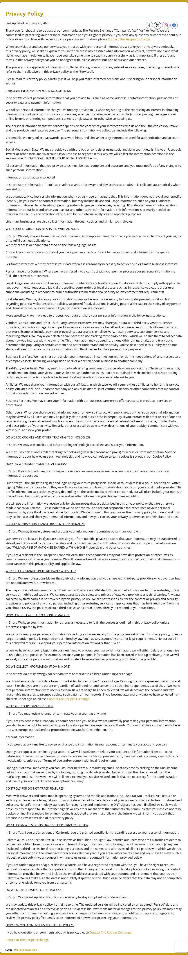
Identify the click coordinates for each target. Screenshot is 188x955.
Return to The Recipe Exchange (27, 940)
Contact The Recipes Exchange (129, 39)
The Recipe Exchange (25, 949)
